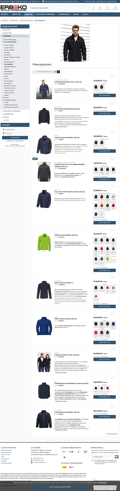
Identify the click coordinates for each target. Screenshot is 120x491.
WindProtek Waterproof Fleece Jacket (71, 383)
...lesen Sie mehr (60, 127)
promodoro (57, 281)
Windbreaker (8, 71)
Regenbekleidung (9, 66)
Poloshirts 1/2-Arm (10, 85)
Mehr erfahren (102, 482)
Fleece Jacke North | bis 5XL (66, 235)
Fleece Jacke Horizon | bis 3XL (67, 137)
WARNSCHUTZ (64, 14)
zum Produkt (104, 95)
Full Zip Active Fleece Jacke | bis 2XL (69, 192)
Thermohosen (8, 81)
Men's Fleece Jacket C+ (64, 283)
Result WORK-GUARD (60, 80)
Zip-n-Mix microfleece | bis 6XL (67, 109)
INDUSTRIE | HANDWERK (45, 14)
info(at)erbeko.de (39, 462)
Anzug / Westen (9, 50)
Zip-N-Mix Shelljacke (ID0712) (76, 121)
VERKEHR (28, 14)
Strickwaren (8, 83)
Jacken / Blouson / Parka (12, 57)
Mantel (6, 59)
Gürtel (6, 102)
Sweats (6, 95)
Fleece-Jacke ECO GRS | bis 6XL (67, 355)
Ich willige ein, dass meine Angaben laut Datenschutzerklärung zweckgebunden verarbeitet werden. (105, 462)
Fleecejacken (8, 64)
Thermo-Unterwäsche (11, 107)
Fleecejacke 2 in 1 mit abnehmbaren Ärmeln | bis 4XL (69, 165)
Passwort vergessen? (15, 141)
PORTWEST (57, 410)
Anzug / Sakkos (9, 45)
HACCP (76, 14)
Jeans (6, 76)
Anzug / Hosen (9, 47)
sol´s (55, 233)
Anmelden (15, 137)
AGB (2, 457)
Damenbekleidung (10, 39)
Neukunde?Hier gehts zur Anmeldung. (15, 145)
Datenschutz (5, 454)
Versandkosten (6, 452)
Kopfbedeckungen (10, 100)
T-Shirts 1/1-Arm (9, 93)
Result (56, 135)
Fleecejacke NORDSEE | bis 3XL (67, 412)
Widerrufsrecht (6, 450)
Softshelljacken (9, 62)
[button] (55, 71)
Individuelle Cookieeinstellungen (105, 489)
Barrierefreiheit (6, 463)
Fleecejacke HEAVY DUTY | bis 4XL (68, 82)
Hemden (7, 52)
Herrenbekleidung (10, 42)
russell (56, 317)
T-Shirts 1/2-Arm (9, 90)
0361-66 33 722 (38, 460)
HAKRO (56, 353)
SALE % (85, 14)
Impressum (5, 459)
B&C (55, 381)
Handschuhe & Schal (10, 105)
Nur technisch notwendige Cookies (105, 486)
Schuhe (6, 97)
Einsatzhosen (8, 74)
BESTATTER (16, 14)
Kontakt (4, 461)
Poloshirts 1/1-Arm (10, 88)
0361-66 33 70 (38, 458)
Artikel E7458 (66, 291)
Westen (6, 69)
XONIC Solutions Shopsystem (111, 480)
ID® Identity (57, 107)
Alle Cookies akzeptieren (60, 487)
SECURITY (4, 14)
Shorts (6, 78)
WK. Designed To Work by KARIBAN (64, 162)
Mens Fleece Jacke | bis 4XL (65, 319)
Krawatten (7, 55)
